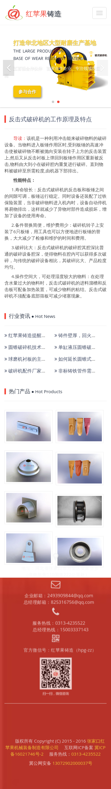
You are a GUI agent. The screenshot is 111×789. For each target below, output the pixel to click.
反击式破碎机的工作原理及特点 (50, 119)
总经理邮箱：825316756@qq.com (58, 550)
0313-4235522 (86, 742)
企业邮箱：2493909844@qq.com (58, 544)
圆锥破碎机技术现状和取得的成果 (41, 347)
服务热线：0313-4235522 (58, 572)
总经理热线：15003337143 (60, 578)
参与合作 (27, 91)
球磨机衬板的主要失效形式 (34, 359)
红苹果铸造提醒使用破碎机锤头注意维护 (49, 335)
